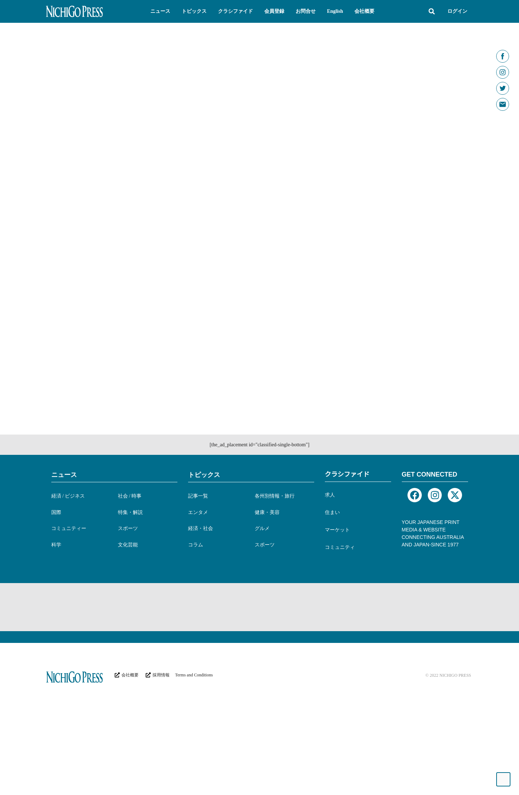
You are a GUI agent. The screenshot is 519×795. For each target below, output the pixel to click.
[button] (160, 11)
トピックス (204, 526)
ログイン (457, 11)
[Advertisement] (175, 658)
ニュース (64, 526)
